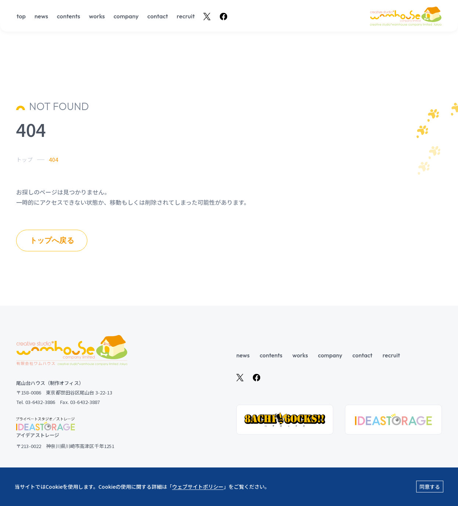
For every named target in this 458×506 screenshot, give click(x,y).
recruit (186, 16)
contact (158, 16)
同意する (429, 486)
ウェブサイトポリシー (197, 486)
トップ (24, 159)
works (97, 16)
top (21, 16)
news (41, 16)
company (125, 16)
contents (68, 16)
